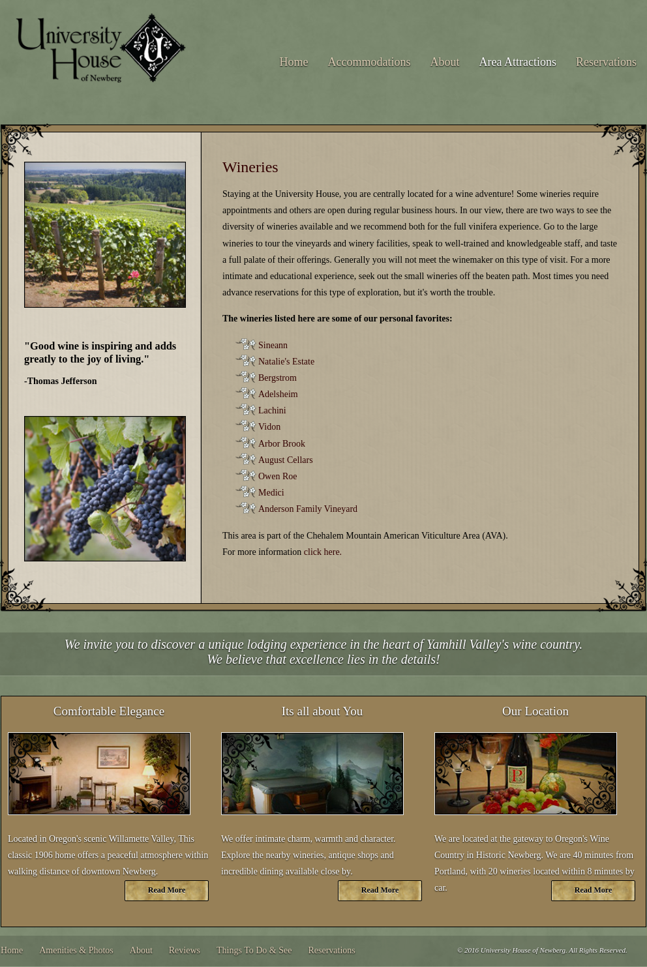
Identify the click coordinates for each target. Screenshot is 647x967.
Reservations (606, 61)
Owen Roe (277, 476)
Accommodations (369, 61)
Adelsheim (278, 394)
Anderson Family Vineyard (307, 509)
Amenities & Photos (76, 950)
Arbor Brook (281, 444)
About (445, 61)
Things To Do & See (254, 950)
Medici (271, 493)
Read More (166, 890)
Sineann (273, 345)
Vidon (269, 427)
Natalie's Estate (286, 361)
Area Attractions (517, 61)
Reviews (184, 950)
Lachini (272, 410)
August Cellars (285, 460)
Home (294, 61)
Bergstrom (277, 378)
